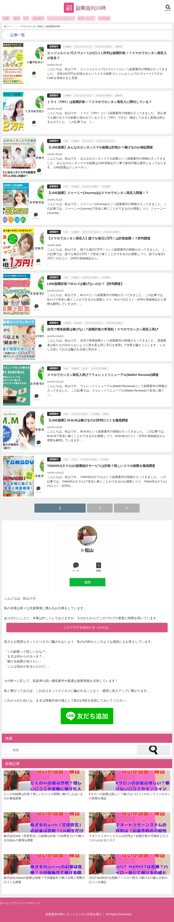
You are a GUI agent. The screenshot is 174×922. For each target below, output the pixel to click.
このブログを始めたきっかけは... (87, 627)
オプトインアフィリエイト (83, 46)
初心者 (106, 414)
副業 (6, 18)
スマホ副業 (106, 186)
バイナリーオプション (60, 18)
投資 (16, 18)
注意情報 (104, 18)
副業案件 (53, 46)
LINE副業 (67, 46)
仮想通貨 (38, 18)
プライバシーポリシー (26, 903)
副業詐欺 (118, 46)
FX (26, 18)
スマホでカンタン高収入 (103, 46)
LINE (66, 141)
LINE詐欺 (78, 323)
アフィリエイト (87, 141)
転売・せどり (86, 18)
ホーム (4, 903)
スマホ (85, 368)
